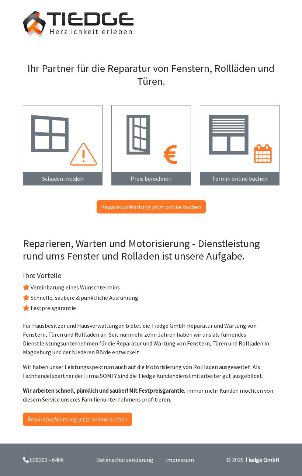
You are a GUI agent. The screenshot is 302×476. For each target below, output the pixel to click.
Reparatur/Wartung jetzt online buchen (151, 207)
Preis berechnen (151, 178)
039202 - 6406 (47, 459)
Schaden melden (62, 178)
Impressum (179, 459)
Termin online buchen (239, 178)
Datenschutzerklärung (124, 459)
